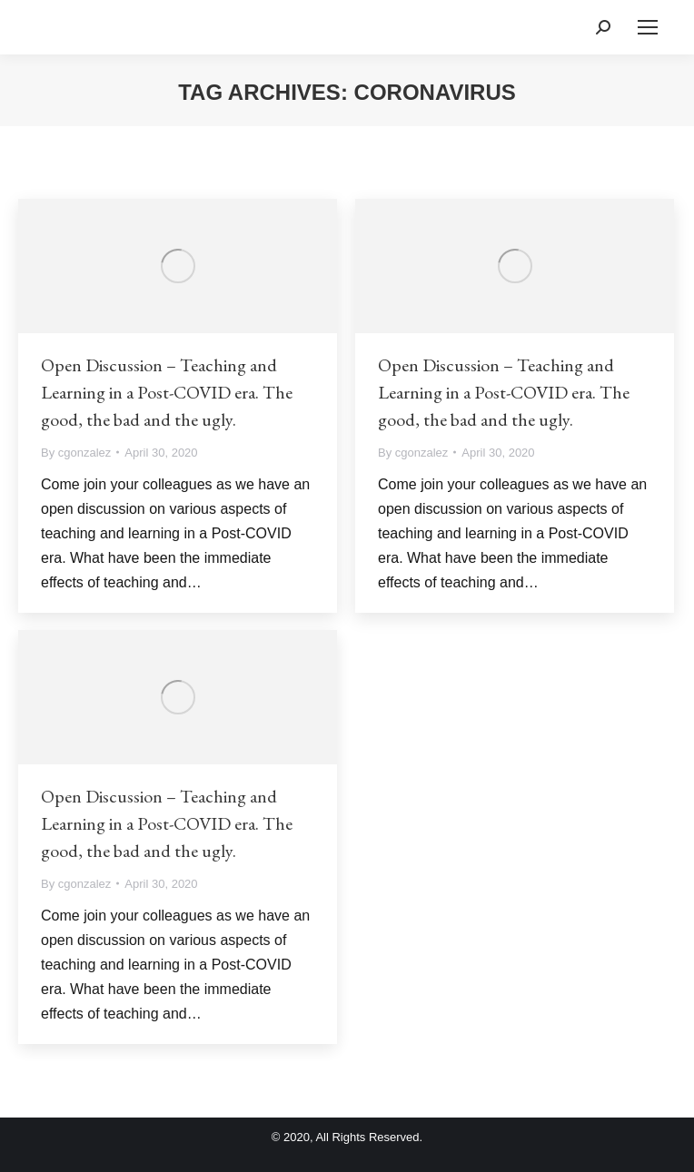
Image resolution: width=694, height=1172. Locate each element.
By (76, 452)
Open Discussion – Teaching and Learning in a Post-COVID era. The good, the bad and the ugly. (166, 392)
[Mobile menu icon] (648, 27)
